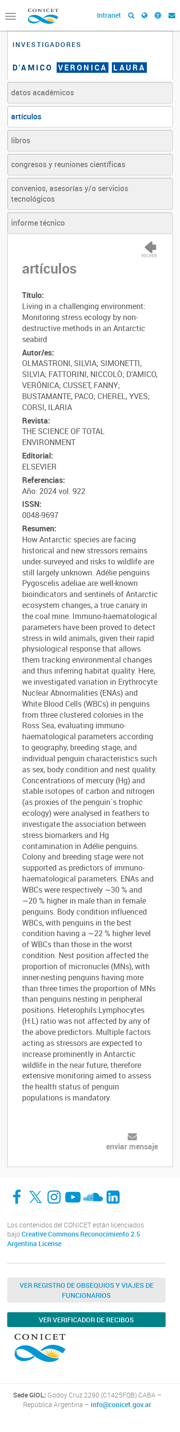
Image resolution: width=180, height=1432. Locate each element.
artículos (26, 116)
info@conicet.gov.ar (121, 1404)
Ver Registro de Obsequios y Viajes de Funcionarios (87, 1290)
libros (20, 140)
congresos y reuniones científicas (68, 164)
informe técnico (38, 223)
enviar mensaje (132, 1146)
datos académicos (42, 92)
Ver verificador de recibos (86, 1319)
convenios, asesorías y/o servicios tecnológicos (69, 194)
